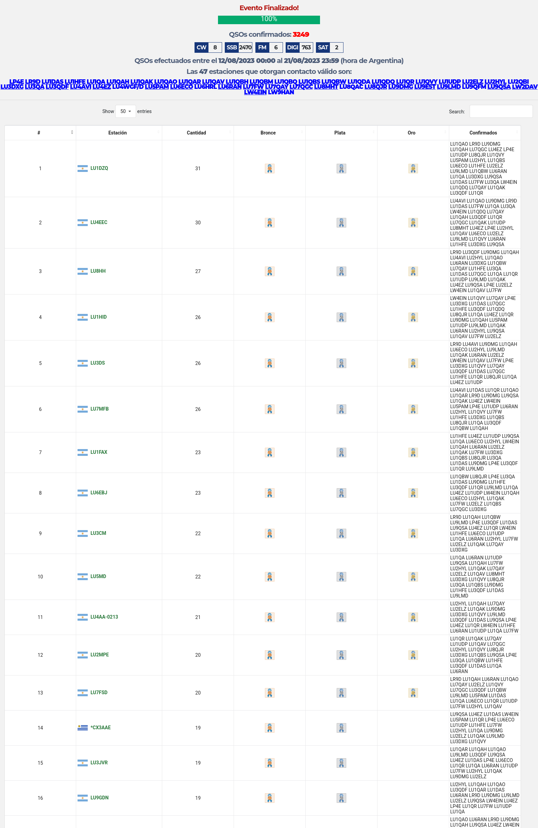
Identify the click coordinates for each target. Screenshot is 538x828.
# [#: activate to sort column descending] (10, 133)
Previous (394, 816)
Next (522, 816)
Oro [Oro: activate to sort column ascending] (155, 133)
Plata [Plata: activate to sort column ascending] (135, 133)
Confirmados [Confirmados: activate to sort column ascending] (342, 133)
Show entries (127, 111)
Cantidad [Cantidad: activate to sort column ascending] (83, 133)
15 (503, 816)
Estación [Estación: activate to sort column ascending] (42, 133)
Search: (491, 111)
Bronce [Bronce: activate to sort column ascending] (111, 133)
